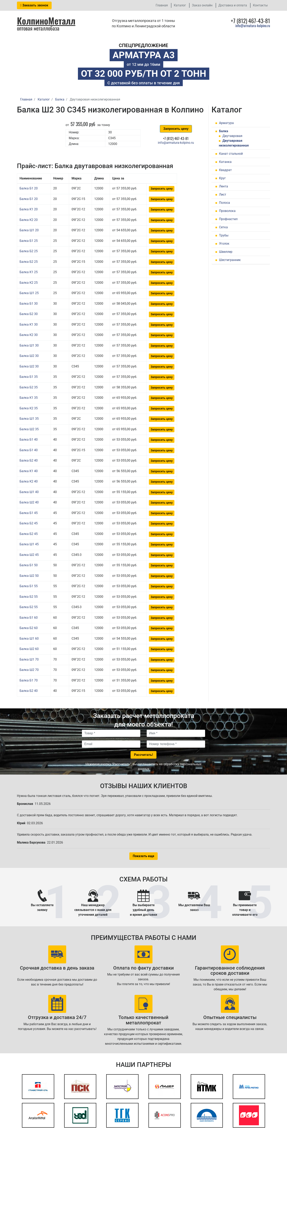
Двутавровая (232, 136)
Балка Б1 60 (29, 617)
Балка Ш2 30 (29, 356)
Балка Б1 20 (29, 188)
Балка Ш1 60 (29, 638)
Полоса (224, 203)
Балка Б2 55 (29, 597)
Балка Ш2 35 (29, 429)
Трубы (223, 235)
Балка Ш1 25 (29, 293)
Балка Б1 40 (29, 439)
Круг (222, 178)
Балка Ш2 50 (29, 576)
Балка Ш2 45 (29, 555)
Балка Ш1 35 (29, 418)
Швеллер (225, 252)
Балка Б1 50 (29, 565)
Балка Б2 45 (29, 523)
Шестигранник (230, 260)
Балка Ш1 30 (29, 345)
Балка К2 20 (29, 220)
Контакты (260, 5)
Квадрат (225, 170)
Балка (223, 131)
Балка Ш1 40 (29, 492)
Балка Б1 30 (29, 303)
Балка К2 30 (29, 335)
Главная (162, 5)
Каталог (180, 5)
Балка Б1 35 (29, 377)
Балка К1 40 (29, 471)
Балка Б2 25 (29, 251)
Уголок (224, 243)
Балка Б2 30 (29, 314)
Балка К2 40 (29, 481)
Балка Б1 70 (29, 680)
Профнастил (228, 219)
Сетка (223, 227)
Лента (223, 186)
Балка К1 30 (29, 324)
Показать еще (143, 856)
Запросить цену (175, 128)
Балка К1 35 (29, 398)
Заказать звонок (34, 5)
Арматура (226, 123)
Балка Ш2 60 (29, 649)
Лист (222, 194)
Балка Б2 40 (29, 460)
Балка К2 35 (29, 408)
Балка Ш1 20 (29, 230)
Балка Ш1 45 (29, 544)
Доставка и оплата (232, 5)
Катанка (225, 162)
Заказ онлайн (202, 5)
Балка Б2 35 (29, 387)
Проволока (227, 211)
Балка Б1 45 (29, 513)
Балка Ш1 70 (29, 659)
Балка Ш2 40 (29, 502)
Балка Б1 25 (29, 241)
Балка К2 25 (29, 283)
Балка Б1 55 (29, 586)
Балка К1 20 (29, 209)
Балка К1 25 (29, 272)
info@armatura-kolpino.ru (252, 25)
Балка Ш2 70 (29, 670)
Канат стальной (231, 154)
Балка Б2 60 (29, 628)
